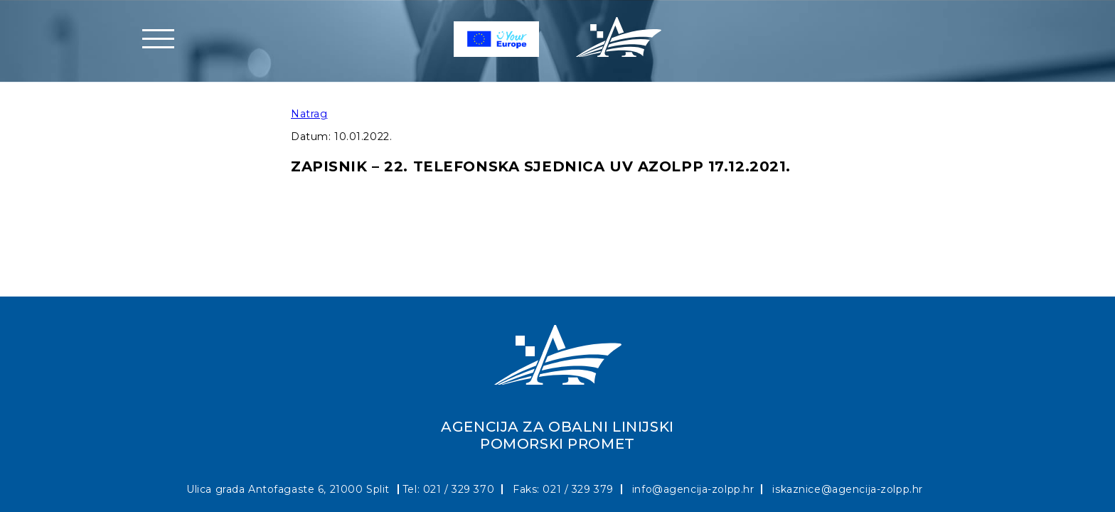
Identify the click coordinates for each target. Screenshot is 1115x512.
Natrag (309, 113)
